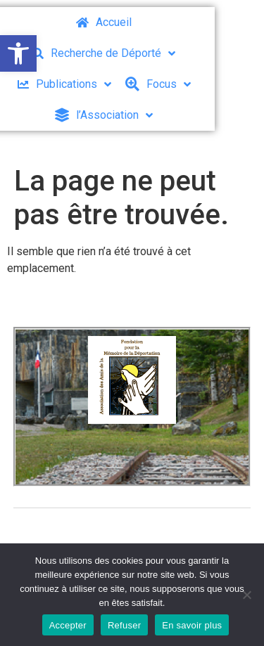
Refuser (124, 625)
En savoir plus (192, 625)
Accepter (68, 625)
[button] (18, 53)
